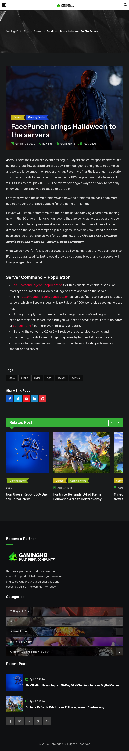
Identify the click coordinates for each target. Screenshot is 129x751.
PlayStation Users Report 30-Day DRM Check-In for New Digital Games (72, 685)
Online (37, 378)
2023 (12, 378)
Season (62, 378)
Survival (76, 378)
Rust (49, 378)
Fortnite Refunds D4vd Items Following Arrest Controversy (64, 707)
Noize (49, 143)
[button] (111, 423)
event (24, 378)
